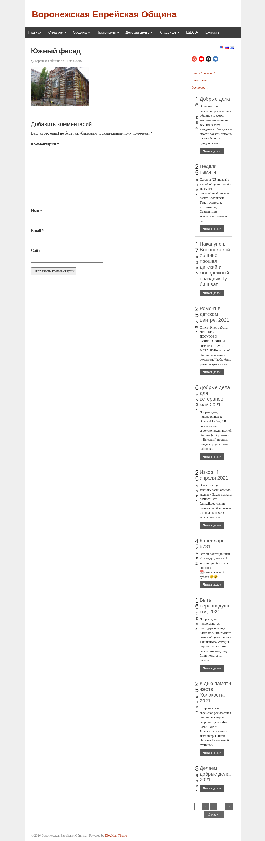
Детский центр (139, 32)
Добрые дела (215, 99)
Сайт (35, 250)
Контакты (212, 32)
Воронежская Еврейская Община (104, 14)
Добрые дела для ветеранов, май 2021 (215, 396)
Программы (108, 32)
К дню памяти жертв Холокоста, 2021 (215, 692)
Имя (36, 211)
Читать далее (212, 151)
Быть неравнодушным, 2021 (215, 605)
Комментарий (45, 144)
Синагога (57, 32)
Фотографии (200, 80)
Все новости (200, 87)
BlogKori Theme (116, 835)
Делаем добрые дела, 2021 (215, 774)
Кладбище (169, 32)
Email (37, 230)
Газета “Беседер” (203, 73)
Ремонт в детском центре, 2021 (214, 314)
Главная (35, 32)
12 (228, 806)
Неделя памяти (208, 169)
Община (81, 32)
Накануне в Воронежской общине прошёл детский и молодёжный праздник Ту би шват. (215, 264)
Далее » (213, 814)
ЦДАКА (192, 32)
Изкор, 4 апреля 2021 (214, 475)
